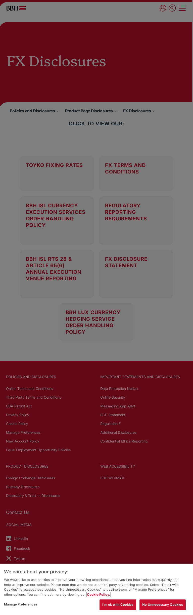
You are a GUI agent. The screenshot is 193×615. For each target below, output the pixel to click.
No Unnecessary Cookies (162, 604)
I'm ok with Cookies (117, 604)
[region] (96, 589)
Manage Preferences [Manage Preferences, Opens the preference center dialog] (20, 604)
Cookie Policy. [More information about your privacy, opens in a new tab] (98, 594)
